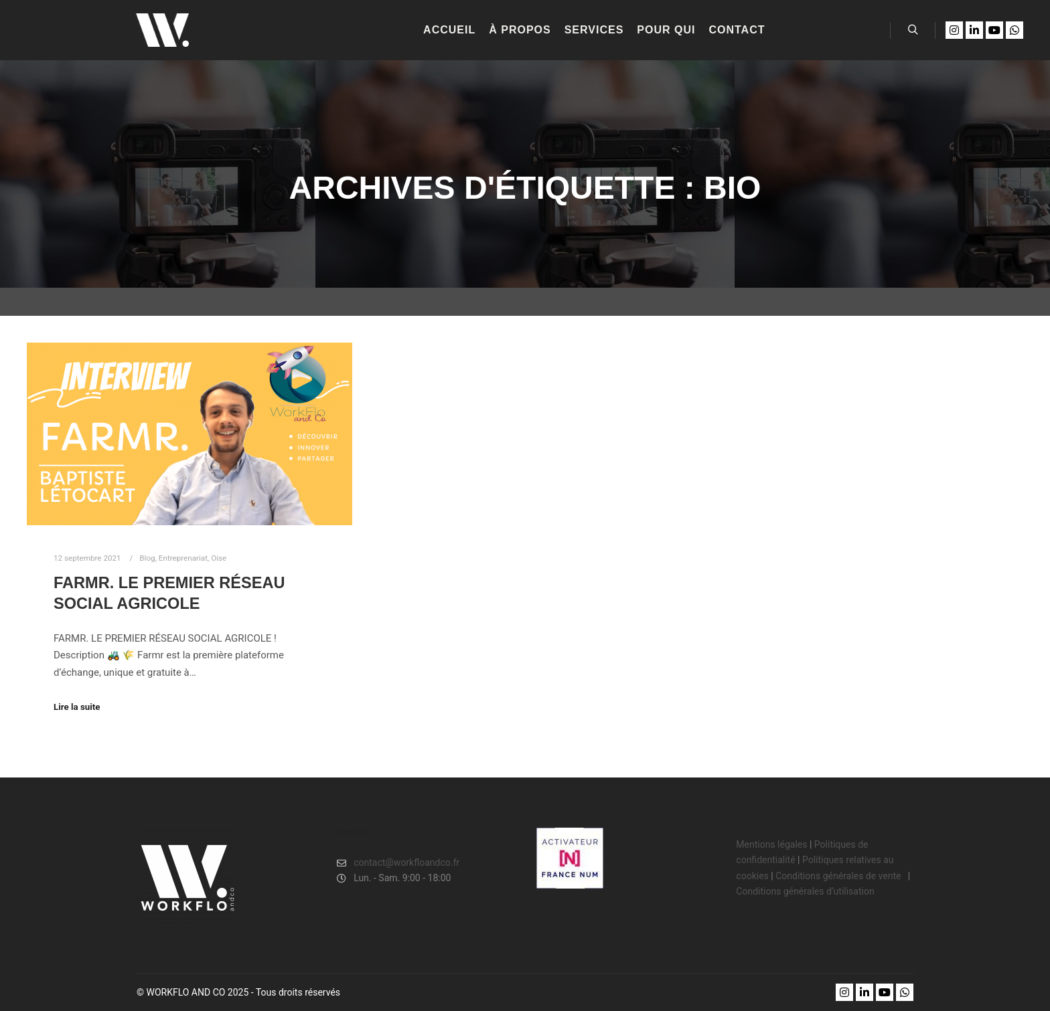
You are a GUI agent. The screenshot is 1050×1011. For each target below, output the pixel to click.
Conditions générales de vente (839, 875)
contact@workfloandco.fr (398, 862)
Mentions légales (771, 844)
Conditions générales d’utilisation (805, 891)
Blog (147, 558)
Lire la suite (77, 707)
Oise (218, 558)
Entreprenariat (183, 558)
